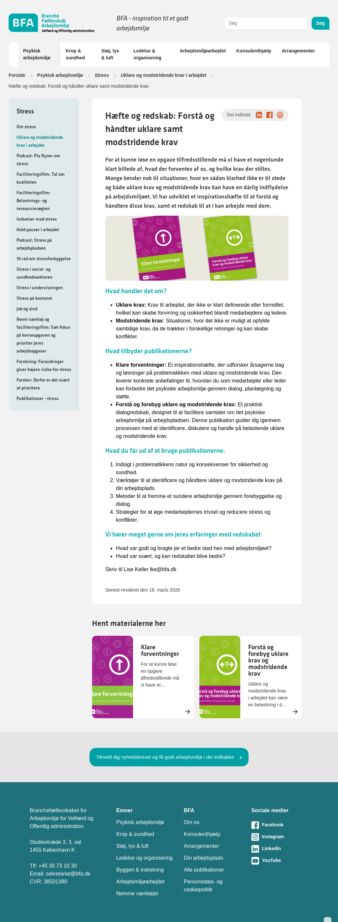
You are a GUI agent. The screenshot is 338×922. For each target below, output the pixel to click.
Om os (191, 822)
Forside (17, 75)
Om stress (26, 127)
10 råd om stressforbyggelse (44, 258)
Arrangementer (298, 50)
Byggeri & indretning (140, 870)
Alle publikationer (204, 870)
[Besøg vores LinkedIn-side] (279, 849)
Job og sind (27, 309)
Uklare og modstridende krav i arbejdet (163, 75)
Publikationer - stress (37, 398)
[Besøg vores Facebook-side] (279, 825)
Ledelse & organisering (147, 54)
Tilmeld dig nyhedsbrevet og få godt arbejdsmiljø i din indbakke (165, 757)
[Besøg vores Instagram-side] (279, 837)
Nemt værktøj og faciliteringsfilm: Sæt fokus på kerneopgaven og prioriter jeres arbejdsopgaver (43, 335)
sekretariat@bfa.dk (68, 873)
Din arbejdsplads (203, 858)
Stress (102, 75)
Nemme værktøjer (137, 893)
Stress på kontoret (34, 298)
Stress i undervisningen (40, 288)
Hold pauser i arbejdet (38, 229)
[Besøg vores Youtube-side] (279, 861)
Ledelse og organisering (144, 858)
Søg (320, 23)
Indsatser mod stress (37, 219)
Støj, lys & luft (110, 54)
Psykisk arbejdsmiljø (36, 54)
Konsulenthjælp (253, 50)
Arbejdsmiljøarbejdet (203, 50)
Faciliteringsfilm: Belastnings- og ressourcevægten (34, 200)
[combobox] (265, 23)
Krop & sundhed (75, 54)
